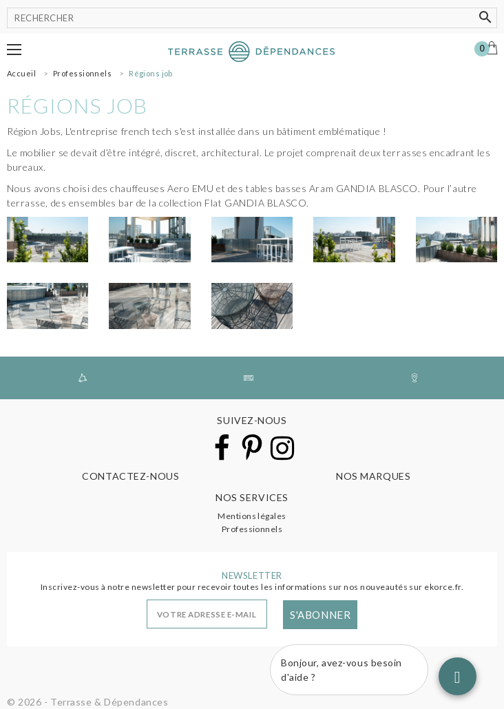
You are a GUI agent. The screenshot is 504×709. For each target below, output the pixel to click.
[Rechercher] (252, 18)
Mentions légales (252, 516)
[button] (14, 49)
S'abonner (320, 615)
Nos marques (373, 476)
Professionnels (252, 529)
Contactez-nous (130, 476)
